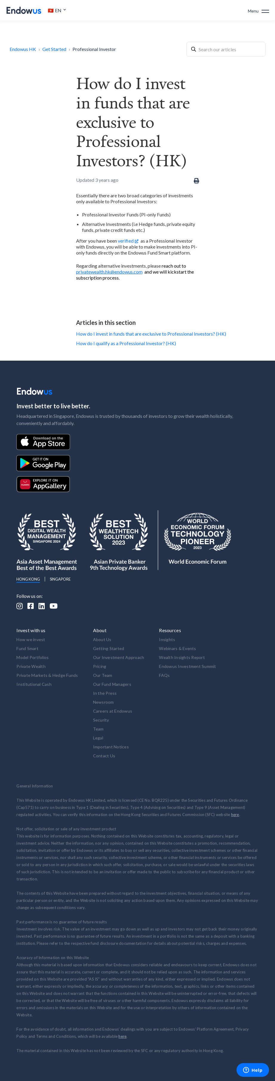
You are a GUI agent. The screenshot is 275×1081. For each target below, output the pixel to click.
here (235, 814)
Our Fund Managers (112, 684)
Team (98, 728)
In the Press (105, 693)
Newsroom (103, 702)
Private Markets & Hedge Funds (47, 675)
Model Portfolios (32, 657)
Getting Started (108, 648)
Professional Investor (94, 49)
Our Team (102, 675)
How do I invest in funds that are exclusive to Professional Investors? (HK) (151, 333)
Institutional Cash (34, 684)
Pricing (99, 666)
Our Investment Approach (118, 657)
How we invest (30, 639)
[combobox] (225, 49)
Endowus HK (23, 49)
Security (101, 719)
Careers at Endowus (112, 711)
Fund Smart (27, 648)
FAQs (164, 675)
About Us (102, 639)
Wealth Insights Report (182, 657)
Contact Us (104, 755)
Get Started (54, 49)
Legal (98, 737)
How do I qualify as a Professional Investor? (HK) (126, 343)
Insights (167, 639)
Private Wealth (31, 666)
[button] (57, 10)
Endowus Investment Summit (187, 666)
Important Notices (111, 746)
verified (126, 241)
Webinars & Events (177, 648)
